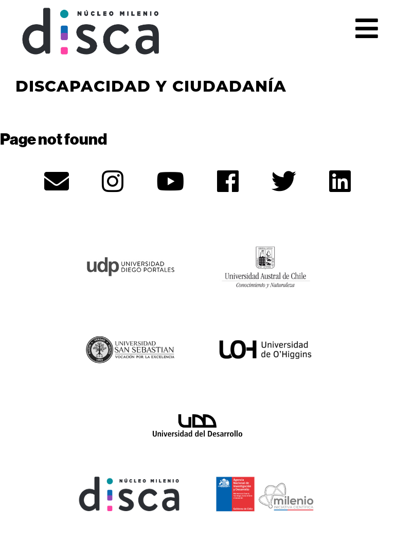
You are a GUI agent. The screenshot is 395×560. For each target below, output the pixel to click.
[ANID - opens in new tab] (265, 492)
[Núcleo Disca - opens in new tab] (129, 492)
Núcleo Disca (91, 31)
